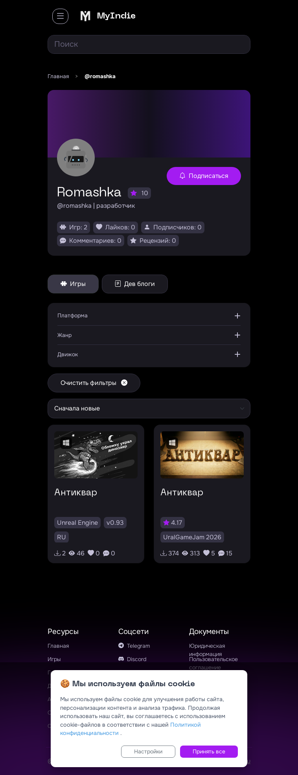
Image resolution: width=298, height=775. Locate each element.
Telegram (134, 645)
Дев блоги (135, 284)
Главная (58, 645)
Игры (73, 284)
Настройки (148, 751)
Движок (67, 354)
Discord (132, 659)
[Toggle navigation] (60, 16)
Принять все (209, 751)
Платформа (72, 315)
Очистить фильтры (94, 383)
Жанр (64, 335)
